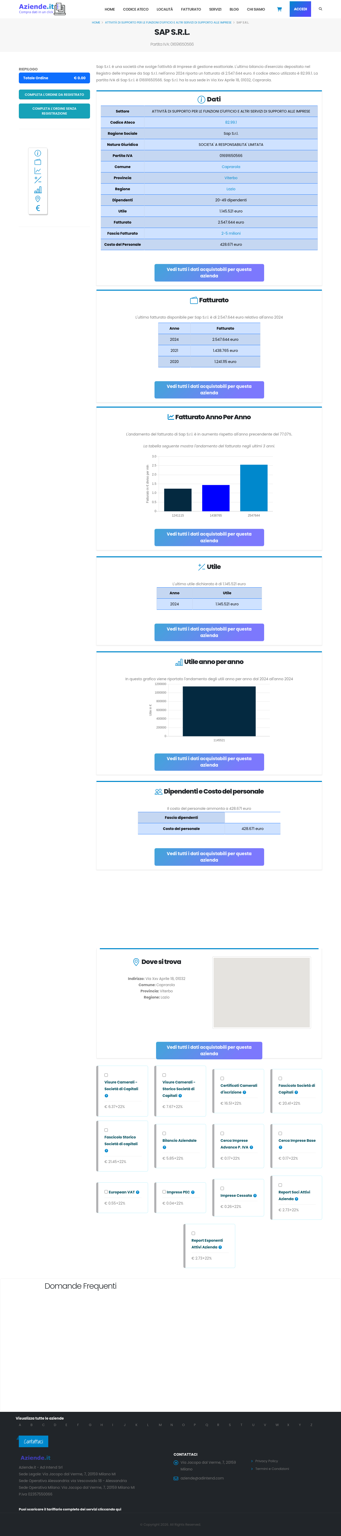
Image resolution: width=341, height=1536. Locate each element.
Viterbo (230, 177)
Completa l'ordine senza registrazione (55, 111)
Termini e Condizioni (273, 1468)
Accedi (300, 9)
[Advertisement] (209, 910)
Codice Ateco (136, 9)
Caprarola (231, 166)
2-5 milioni (230, 233)
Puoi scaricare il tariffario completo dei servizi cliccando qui (74, 1509)
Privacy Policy (267, 1460)
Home (110, 9)
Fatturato (191, 9)
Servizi (215, 9)
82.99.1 (231, 122)
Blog (234, 9)
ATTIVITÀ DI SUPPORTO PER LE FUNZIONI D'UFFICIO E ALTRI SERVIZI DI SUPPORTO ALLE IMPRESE (168, 22)
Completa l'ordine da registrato (54, 94)
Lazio (231, 189)
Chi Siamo (256, 9)
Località (165, 9)
